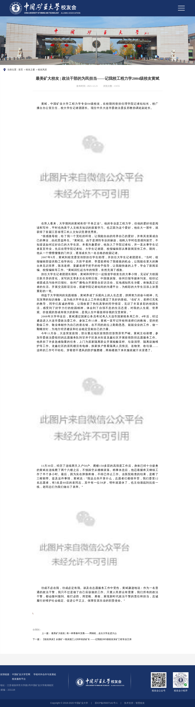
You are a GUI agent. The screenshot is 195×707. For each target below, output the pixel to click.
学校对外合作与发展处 (44, 674)
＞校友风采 (41, 69)
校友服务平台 (19, 679)
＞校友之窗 (29, 69)
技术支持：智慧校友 (134, 703)
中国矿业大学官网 (21, 674)
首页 (20, 69)
